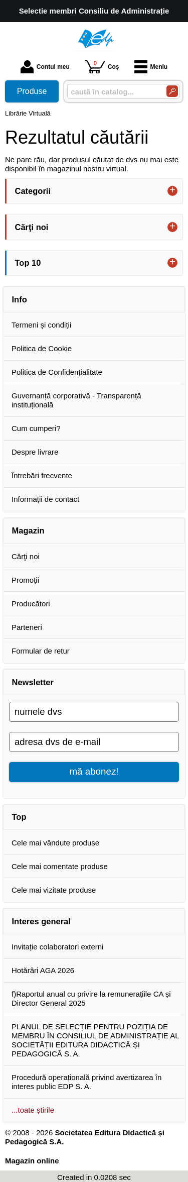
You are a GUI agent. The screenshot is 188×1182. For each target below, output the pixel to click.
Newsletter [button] (33, 682)
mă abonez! (94, 771)
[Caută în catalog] (172, 91)
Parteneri (27, 627)
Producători (31, 603)
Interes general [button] (41, 921)
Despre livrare (35, 452)
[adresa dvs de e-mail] (94, 742)
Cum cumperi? (36, 428)
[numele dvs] (94, 712)
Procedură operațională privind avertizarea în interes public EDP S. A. (86, 1082)
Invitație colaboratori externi (57, 946)
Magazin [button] (28, 530)
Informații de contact (45, 499)
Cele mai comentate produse (60, 866)
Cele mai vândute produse (55, 842)
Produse (32, 91)
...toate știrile (33, 1110)
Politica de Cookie (42, 348)
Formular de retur (41, 651)
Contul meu (45, 66)
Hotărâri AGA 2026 (43, 970)
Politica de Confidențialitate (57, 372)
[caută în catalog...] (112, 91)
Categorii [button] (33, 190)
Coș (102, 66)
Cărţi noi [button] (32, 227)
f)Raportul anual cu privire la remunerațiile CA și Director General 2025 (91, 998)
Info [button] (19, 299)
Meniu (151, 66)
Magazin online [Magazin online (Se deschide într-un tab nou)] (32, 1160)
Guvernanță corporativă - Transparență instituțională (76, 400)
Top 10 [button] (28, 262)
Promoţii (25, 580)
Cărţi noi (26, 556)
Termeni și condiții (41, 324)
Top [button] (19, 816)
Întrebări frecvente (42, 475)
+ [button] (172, 191)
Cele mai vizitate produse (54, 890)
